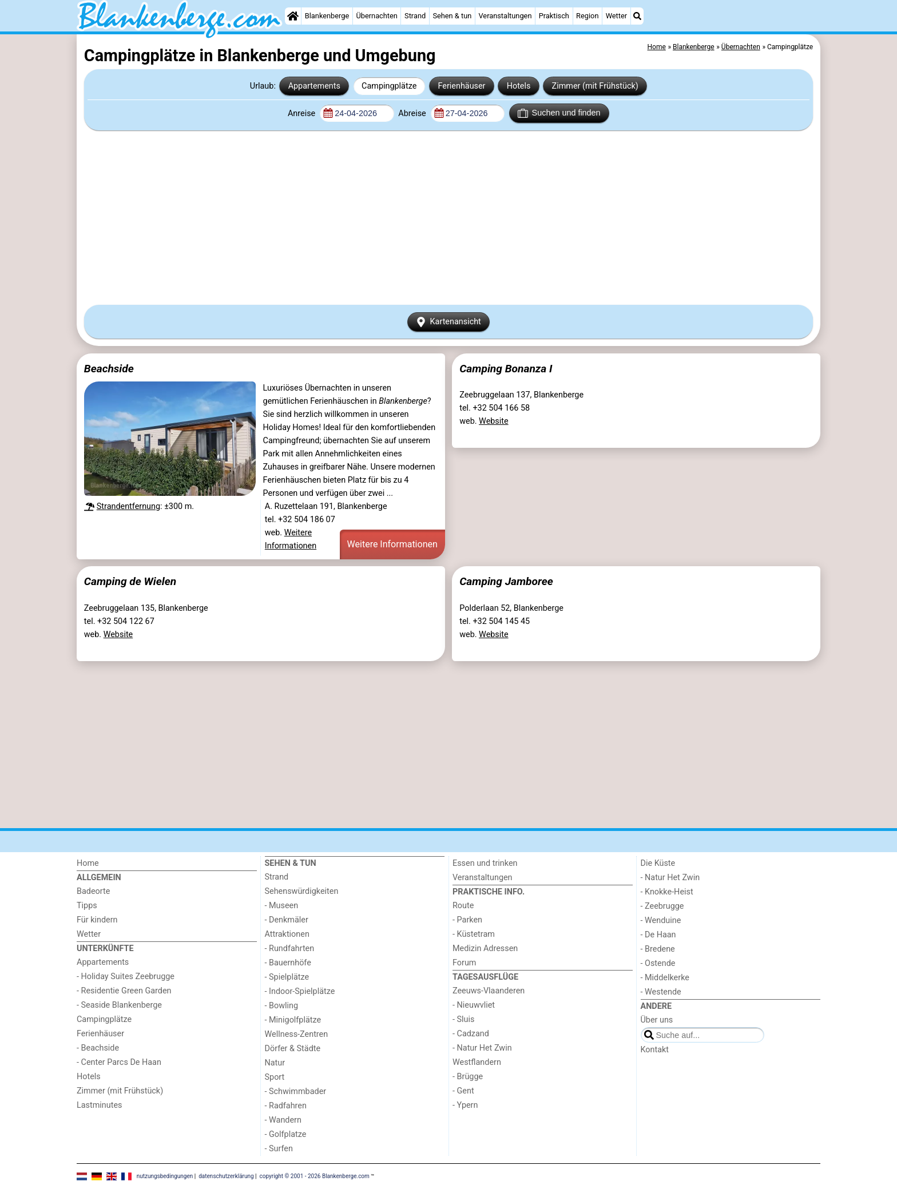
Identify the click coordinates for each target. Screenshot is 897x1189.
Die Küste (658, 863)
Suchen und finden (559, 113)
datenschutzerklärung (226, 1176)
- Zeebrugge (662, 906)
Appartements (314, 86)
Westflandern (477, 1062)
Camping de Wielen (130, 581)
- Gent (463, 1091)
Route (463, 905)
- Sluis (463, 1019)
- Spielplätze (287, 977)
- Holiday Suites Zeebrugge (125, 976)
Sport (275, 1077)
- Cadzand (471, 1034)
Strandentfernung (128, 506)
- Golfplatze (286, 1134)
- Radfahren (286, 1106)
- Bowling (282, 1006)
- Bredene (658, 949)
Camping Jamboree (506, 581)
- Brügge (468, 1076)
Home (88, 863)
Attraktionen (287, 934)
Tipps (87, 905)
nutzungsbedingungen (165, 1176)
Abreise (413, 113)
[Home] (293, 16)
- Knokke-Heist (667, 892)
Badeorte (93, 891)
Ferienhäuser (461, 86)
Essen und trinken (485, 863)
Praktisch (554, 15)
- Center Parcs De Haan (119, 1062)
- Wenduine (661, 920)
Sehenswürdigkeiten (302, 891)
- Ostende (658, 963)
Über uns (657, 1020)
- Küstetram (474, 934)
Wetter (616, 15)
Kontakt (655, 1050)
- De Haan (658, 935)
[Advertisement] (448, 217)
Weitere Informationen (392, 544)
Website (494, 421)
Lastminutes (99, 1105)
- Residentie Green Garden (124, 991)
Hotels (519, 86)
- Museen (282, 905)
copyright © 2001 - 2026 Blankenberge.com (315, 1176)
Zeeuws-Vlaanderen (489, 991)
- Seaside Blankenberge (119, 1005)
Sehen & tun (451, 15)
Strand (415, 15)
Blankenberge (327, 15)
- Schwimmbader (296, 1091)
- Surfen (279, 1149)
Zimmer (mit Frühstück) (595, 86)
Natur (275, 1063)
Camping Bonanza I (505, 368)
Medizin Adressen (485, 948)
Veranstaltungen (504, 15)
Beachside (109, 368)
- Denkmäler (286, 920)
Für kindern (97, 920)
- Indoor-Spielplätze (300, 991)
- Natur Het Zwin (482, 1048)
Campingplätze (389, 86)
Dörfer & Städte (293, 1048)
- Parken (467, 920)
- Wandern (283, 1120)
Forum (464, 963)
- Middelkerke (665, 978)
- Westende (661, 992)
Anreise (302, 113)
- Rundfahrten (290, 948)
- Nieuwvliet (474, 1005)
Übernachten (376, 15)
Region (587, 15)
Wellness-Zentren (296, 1034)
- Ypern (465, 1105)
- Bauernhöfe (288, 963)
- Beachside (98, 1048)
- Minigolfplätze (293, 1020)
